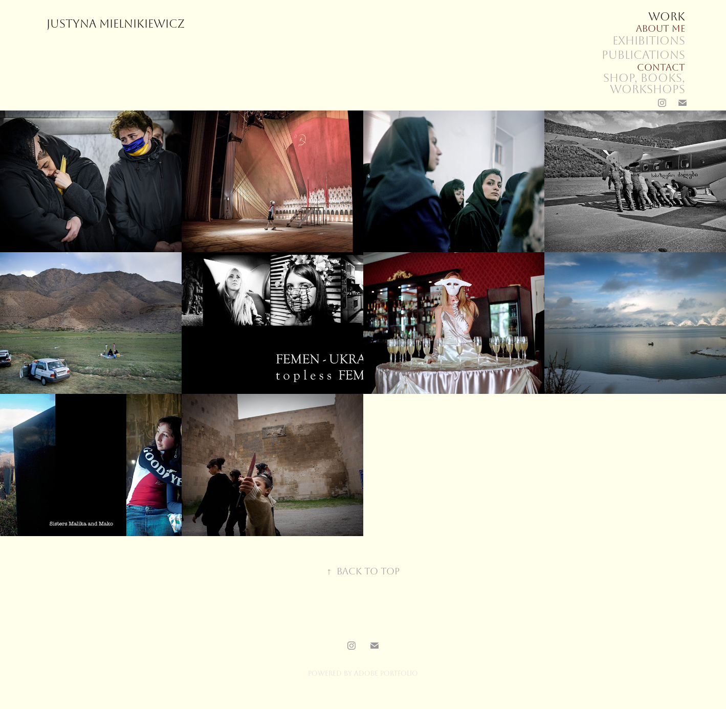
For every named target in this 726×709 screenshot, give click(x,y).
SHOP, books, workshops (644, 84)
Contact (661, 67)
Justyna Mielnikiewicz (116, 24)
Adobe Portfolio (386, 673)
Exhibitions (648, 41)
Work (666, 17)
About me (660, 28)
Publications (643, 55)
